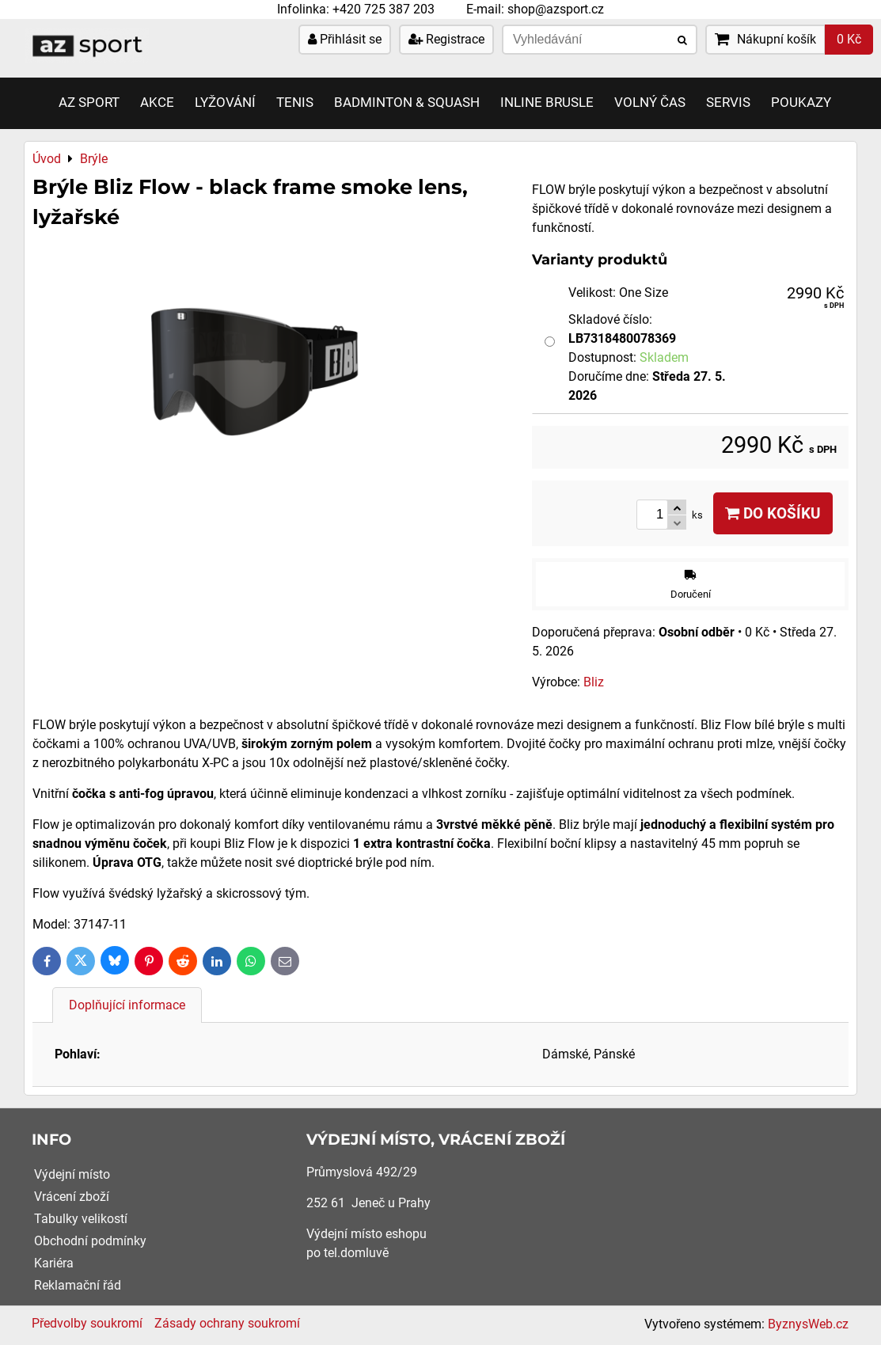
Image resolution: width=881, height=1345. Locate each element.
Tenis (294, 102)
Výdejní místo (72, 1174)
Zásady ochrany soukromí (227, 1323)
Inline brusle (547, 102)
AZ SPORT (89, 102)
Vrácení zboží (71, 1196)
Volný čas (649, 102)
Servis (728, 102)
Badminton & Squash (407, 102)
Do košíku (773, 513)
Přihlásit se (345, 39)
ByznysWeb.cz (808, 1324)
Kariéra (54, 1263)
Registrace (446, 39)
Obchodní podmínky (90, 1240)
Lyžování (225, 102)
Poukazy (801, 102)
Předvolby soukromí (87, 1323)
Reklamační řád (77, 1285)
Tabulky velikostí (80, 1218)
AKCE (157, 102)
